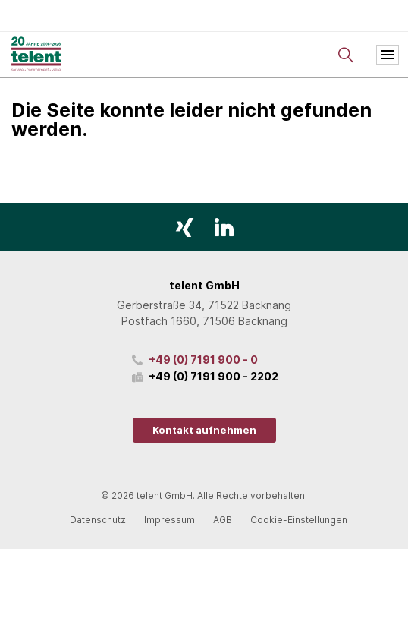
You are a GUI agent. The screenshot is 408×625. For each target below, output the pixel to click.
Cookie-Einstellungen (298, 520)
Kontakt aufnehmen (204, 430)
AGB (222, 520)
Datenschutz (98, 520)
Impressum (169, 520)
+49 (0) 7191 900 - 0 (203, 359)
